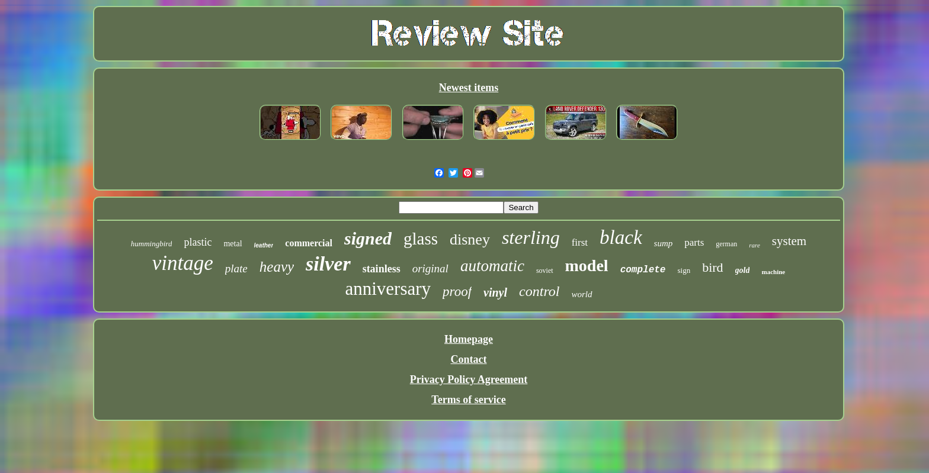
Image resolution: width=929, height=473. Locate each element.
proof (457, 291)
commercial (308, 243)
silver (328, 264)
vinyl (495, 292)
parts (694, 242)
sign (683, 270)
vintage (182, 263)
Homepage (468, 339)
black (621, 237)
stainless (382, 269)
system (789, 241)
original (430, 268)
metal (232, 243)
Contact (468, 359)
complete (643, 270)
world (582, 294)
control (539, 291)
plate (236, 268)
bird (712, 267)
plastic (198, 242)
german (726, 244)
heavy (277, 267)
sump (663, 243)
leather (264, 245)
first (580, 242)
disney (470, 239)
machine (773, 271)
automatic (492, 266)
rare (754, 245)
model (586, 265)
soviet (544, 270)
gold (742, 270)
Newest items (468, 88)
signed (368, 238)
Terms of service (468, 400)
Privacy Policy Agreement (469, 379)
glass (420, 238)
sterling (531, 237)
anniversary (388, 288)
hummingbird (151, 243)
